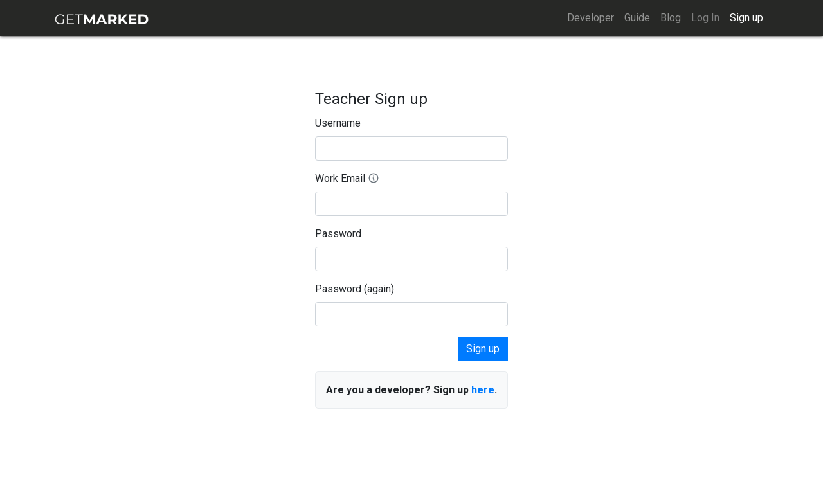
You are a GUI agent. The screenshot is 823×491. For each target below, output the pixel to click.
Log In (705, 18)
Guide (637, 18)
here (482, 390)
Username (338, 123)
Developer (590, 18)
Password (338, 234)
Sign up (746, 18)
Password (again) (354, 289)
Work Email (347, 179)
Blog (670, 18)
